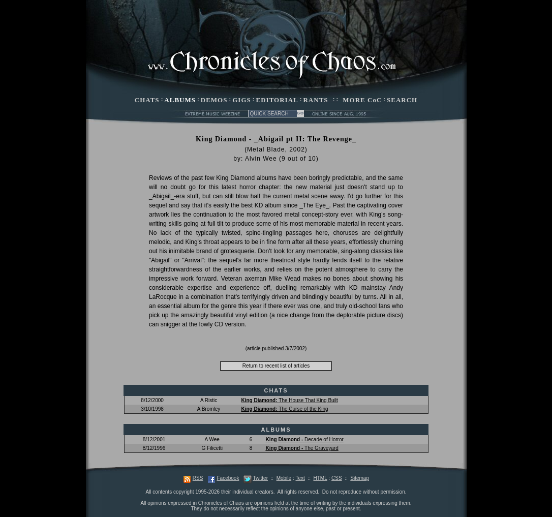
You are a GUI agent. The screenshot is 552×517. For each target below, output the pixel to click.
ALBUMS (180, 100)
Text (299, 478)
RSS (198, 478)
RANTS (315, 100)
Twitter (260, 478)
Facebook (228, 478)
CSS (336, 478)
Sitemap (359, 478)
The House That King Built (289, 400)
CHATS (147, 100)
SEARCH (402, 100)
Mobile (284, 478)
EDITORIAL (277, 100)
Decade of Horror (304, 439)
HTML (320, 478)
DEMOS (214, 100)
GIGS (241, 100)
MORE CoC (362, 100)
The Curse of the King (284, 409)
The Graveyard (301, 448)
